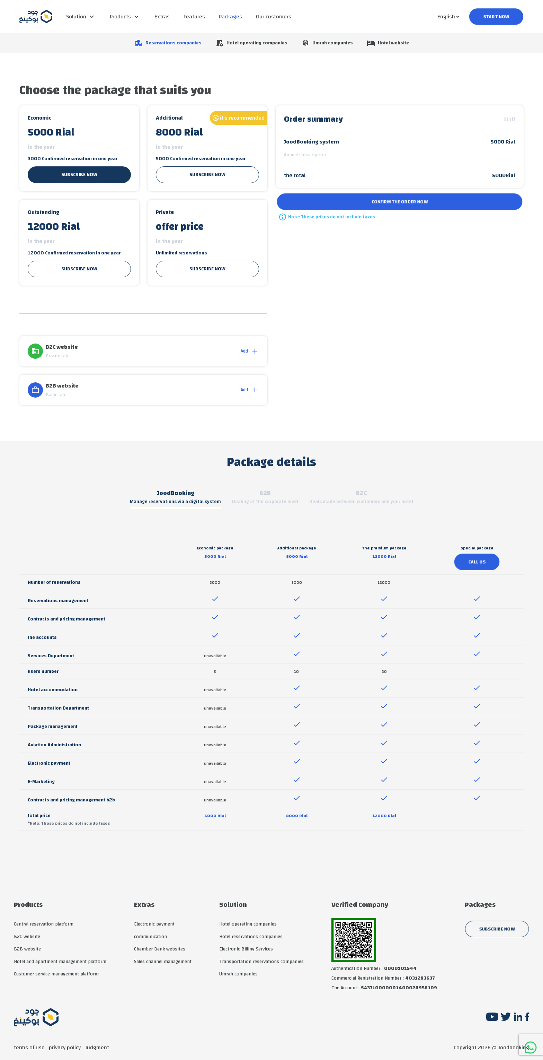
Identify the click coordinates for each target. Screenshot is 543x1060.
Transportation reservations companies (261, 961)
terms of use (29, 1047)
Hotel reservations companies (251, 936)
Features (194, 16)
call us (477, 561)
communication (150, 936)
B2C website (27, 936)
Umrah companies (238, 974)
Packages (230, 16)
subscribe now (79, 174)
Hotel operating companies (248, 924)
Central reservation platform (43, 924)
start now (496, 16)
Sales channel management (163, 961)
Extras (162, 16)
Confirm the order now (399, 201)
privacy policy (65, 1047)
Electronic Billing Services (246, 949)
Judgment (97, 1047)
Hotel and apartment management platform (60, 961)
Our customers (273, 16)
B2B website (27, 949)
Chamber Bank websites (159, 949)
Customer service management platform (56, 974)
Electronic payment (154, 924)
